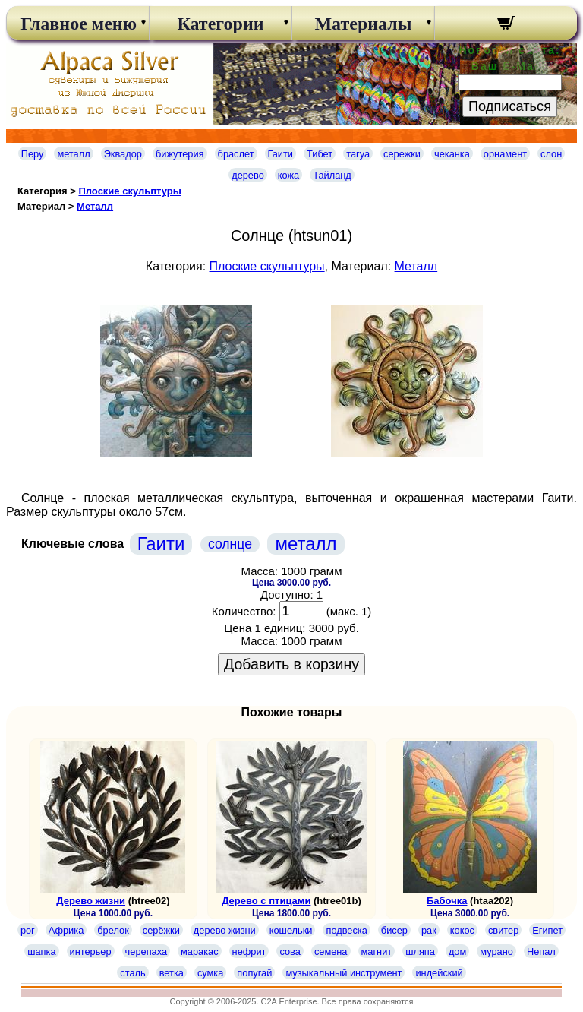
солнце (230, 544)
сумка (210, 973)
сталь (132, 973)
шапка (41, 951)
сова (289, 951)
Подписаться (509, 106)
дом (457, 951)
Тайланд (332, 175)
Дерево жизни (90, 900)
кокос (462, 930)
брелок (112, 930)
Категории (220, 23)
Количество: (244, 611)
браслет (236, 154)
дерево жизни (225, 930)
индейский (438, 973)
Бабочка (447, 900)
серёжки (161, 930)
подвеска (346, 930)
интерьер (91, 951)
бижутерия (180, 154)
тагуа (358, 154)
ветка (171, 973)
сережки (402, 154)
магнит (376, 951)
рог (27, 930)
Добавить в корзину (291, 664)
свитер (503, 930)
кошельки (291, 930)
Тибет (319, 154)
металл (73, 154)
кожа (288, 175)
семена (331, 951)
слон (551, 154)
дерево (248, 175)
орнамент (505, 154)
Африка (66, 930)
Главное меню (77, 23)
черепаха (146, 951)
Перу (32, 154)
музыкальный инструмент (343, 973)
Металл (95, 206)
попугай (254, 973)
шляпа (420, 951)
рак (428, 930)
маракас (200, 951)
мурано (496, 951)
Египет (547, 930)
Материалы (362, 23)
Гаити (281, 154)
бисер (394, 930)
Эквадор (123, 154)
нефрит (249, 951)
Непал (541, 951)
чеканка (452, 154)
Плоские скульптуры (129, 191)
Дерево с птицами (266, 900)
